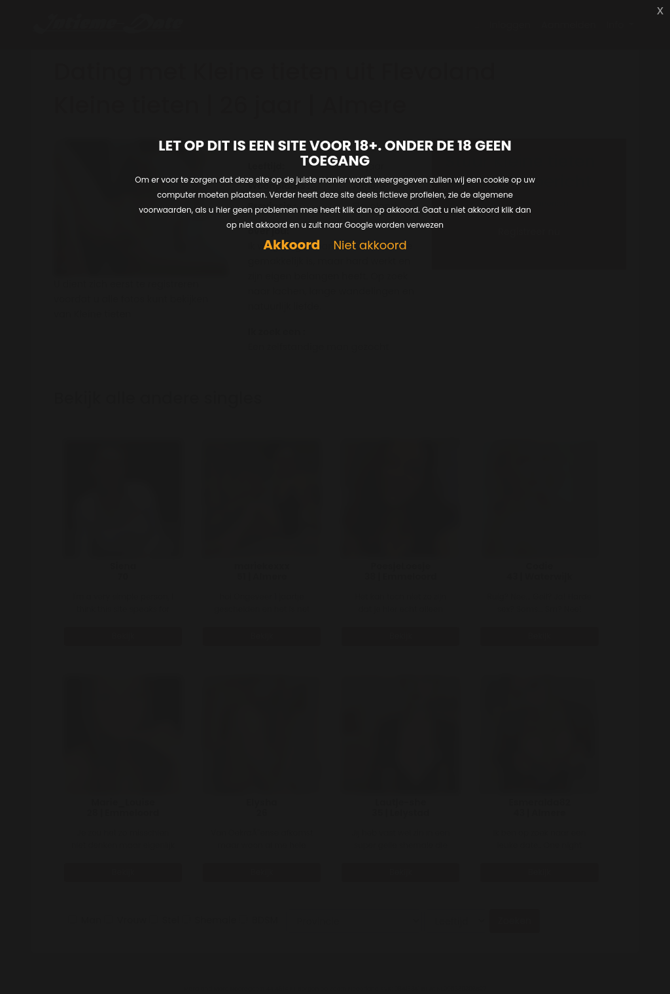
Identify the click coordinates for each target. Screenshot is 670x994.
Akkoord (291, 245)
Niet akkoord (369, 245)
